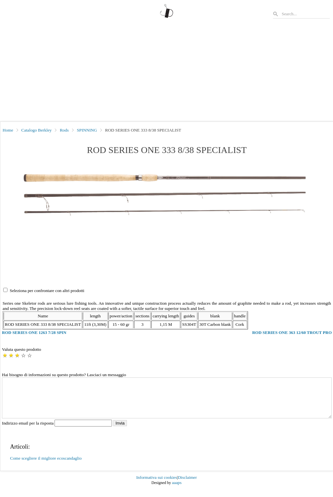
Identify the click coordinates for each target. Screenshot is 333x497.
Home (8, 130)
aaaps (177, 490)
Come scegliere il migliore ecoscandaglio (46, 466)
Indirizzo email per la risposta (57, 430)
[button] (167, 195)
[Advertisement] (166, 72)
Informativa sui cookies (156, 485)
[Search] (305, 14)
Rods (64, 130)
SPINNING (87, 130)
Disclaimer (187, 485)
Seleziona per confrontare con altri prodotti (47, 290)
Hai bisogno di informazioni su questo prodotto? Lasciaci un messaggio (64, 374)
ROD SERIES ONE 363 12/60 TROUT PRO (292, 332)
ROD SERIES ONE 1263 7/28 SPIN (34, 332)
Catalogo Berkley (36, 130)
